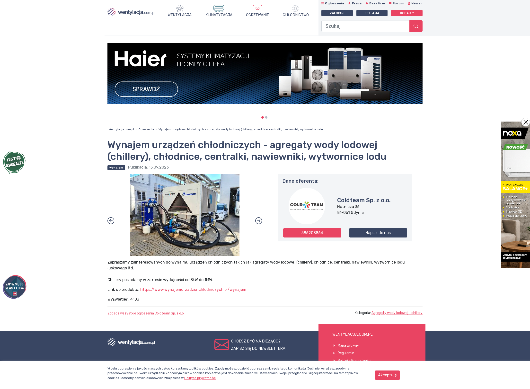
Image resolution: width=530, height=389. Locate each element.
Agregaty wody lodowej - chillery (397, 313)
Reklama (371, 13)
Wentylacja (180, 15)
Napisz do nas (378, 232)
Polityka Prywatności (354, 361)
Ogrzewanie (257, 15)
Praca (357, 3)
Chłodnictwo (296, 15)
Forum (398, 3)
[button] (110, 221)
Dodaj (406, 13)
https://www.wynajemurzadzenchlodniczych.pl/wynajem (193, 289)
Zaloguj (337, 13)
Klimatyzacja (218, 15)
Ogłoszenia (334, 3)
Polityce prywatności (200, 378)
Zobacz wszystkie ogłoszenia (146, 313)
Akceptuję (387, 375)
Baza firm (377, 3)
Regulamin (346, 353)
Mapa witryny (348, 345)
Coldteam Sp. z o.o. (364, 200)
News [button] (415, 3)
